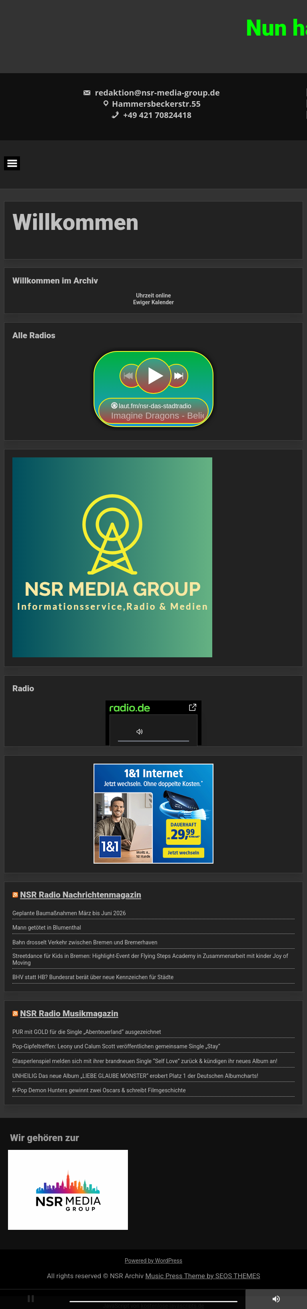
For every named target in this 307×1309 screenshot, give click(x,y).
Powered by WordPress (153, 1260)
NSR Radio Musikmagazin (69, 1013)
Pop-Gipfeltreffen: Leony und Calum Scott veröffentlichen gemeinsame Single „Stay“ (116, 1046)
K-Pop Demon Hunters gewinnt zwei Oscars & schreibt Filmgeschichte (99, 1090)
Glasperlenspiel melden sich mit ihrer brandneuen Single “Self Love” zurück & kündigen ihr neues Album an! (144, 1061)
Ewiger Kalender (153, 302)
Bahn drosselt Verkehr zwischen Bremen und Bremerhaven (84, 942)
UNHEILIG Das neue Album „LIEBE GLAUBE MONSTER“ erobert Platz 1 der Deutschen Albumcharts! (135, 1076)
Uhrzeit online (153, 295)
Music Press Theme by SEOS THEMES (202, 1276)
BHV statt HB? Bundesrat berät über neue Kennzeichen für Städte (92, 977)
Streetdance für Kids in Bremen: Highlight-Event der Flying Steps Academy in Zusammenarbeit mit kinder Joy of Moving (150, 959)
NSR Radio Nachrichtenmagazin (80, 895)
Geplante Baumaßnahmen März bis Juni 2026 (69, 913)
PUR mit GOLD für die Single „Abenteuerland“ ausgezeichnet (86, 1032)
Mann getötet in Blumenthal (46, 927)
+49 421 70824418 (151, 115)
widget (153, 389)
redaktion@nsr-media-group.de (151, 92)
